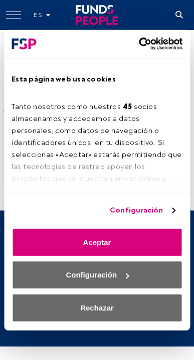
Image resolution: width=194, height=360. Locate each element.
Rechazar (97, 307)
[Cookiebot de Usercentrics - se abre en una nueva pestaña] (139, 44)
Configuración (136, 210)
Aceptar (97, 242)
